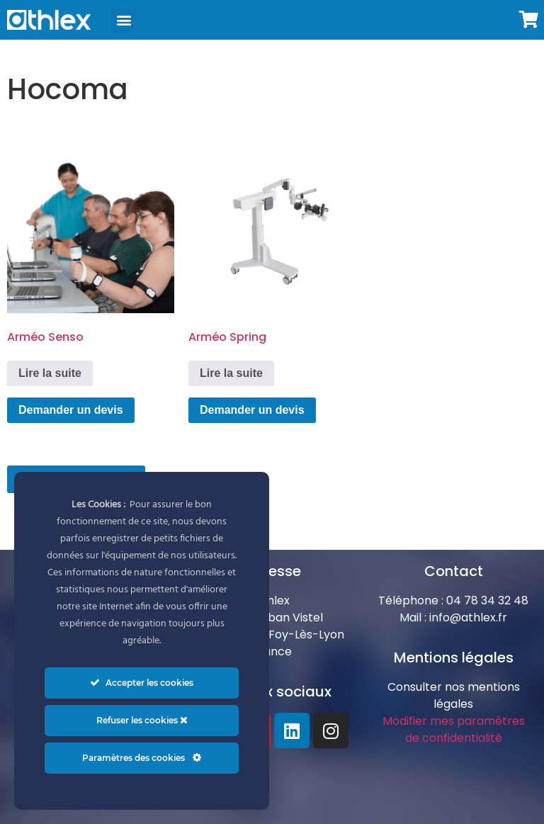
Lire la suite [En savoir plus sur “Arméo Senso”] (49, 373)
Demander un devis (70, 410)
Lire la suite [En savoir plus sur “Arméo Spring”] (231, 373)
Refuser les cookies (142, 720)
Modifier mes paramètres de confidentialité (453, 729)
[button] (123, 20)
